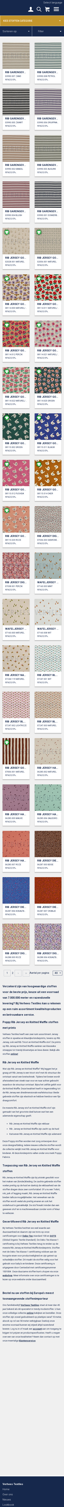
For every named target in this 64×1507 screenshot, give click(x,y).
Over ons (8, 1494)
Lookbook (8, 1504)
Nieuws (7, 1499)
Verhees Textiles (14, 7)
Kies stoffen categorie (32, 20)
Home (6, 1489)
